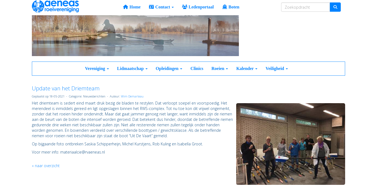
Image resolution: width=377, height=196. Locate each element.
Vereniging (97, 68)
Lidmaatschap (132, 68)
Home (132, 7)
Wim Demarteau (132, 96)
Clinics (196, 68)
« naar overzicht (46, 165)
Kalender (246, 68)
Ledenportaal (198, 7)
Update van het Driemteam (66, 88)
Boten (230, 7)
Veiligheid (277, 68)
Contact (161, 7)
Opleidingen (169, 68)
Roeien (219, 68)
